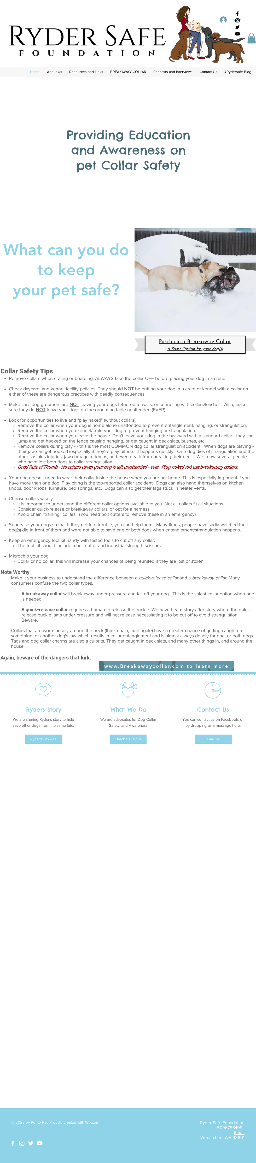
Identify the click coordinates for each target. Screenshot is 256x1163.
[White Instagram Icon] (21, 1143)
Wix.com (92, 1122)
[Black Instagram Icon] (237, 20)
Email (239, 1132)
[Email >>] (213, 739)
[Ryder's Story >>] (43, 739)
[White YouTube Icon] (39, 1143)
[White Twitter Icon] (30, 1143)
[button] (251, 38)
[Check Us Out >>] (128, 739)
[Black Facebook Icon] (237, 13)
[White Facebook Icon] (12, 1143)
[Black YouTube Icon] (237, 34)
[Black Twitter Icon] (237, 27)
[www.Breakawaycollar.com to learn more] (166, 666)
